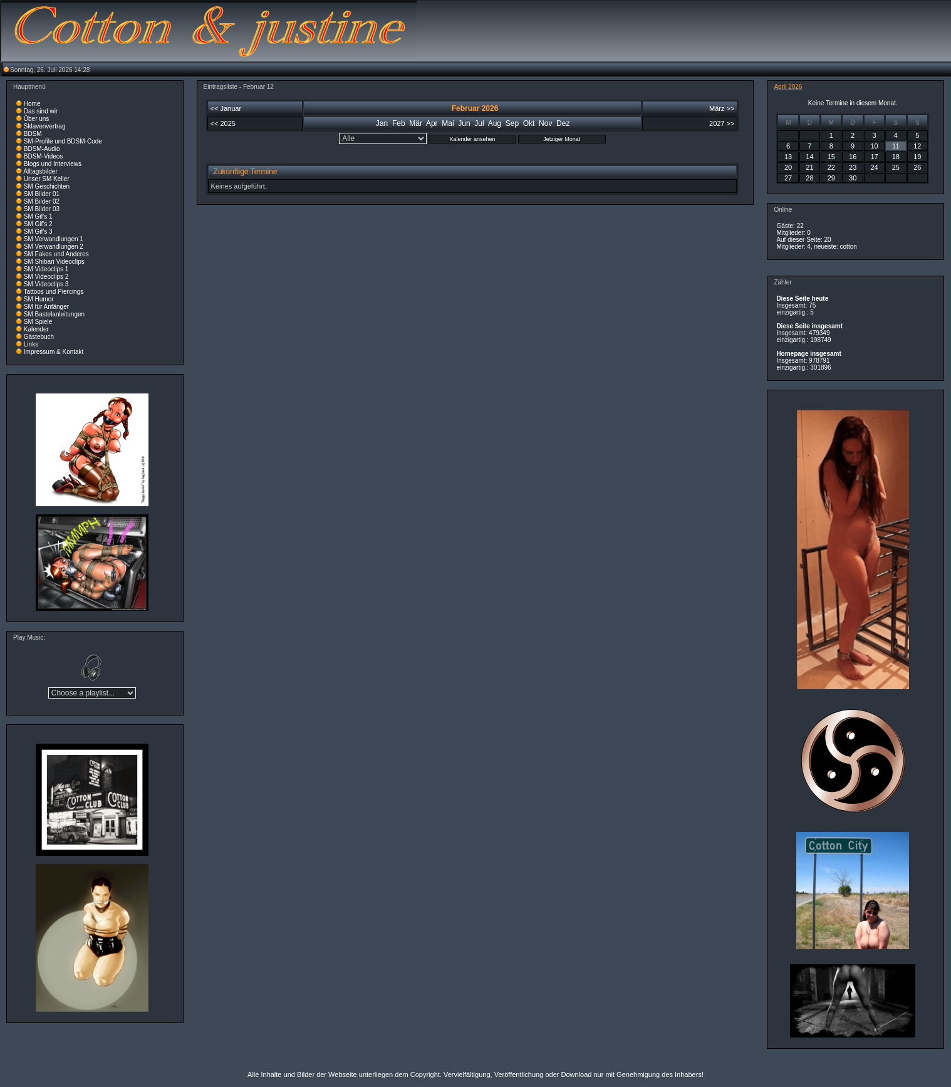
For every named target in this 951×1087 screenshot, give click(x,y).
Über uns (36, 118)
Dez (562, 123)
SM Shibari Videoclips (54, 261)
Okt (529, 123)
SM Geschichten (47, 186)
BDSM (33, 133)
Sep (512, 123)
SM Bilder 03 (42, 208)
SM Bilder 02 (42, 201)
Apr (432, 123)
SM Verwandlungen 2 (53, 246)
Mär (415, 123)
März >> (721, 108)
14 (809, 156)
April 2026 (788, 86)
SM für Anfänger (46, 306)
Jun (464, 123)
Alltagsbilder (40, 171)
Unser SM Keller (47, 178)
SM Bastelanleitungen (54, 314)
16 (852, 156)
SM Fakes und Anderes (56, 254)
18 (896, 156)
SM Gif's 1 (38, 216)
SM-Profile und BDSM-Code (63, 141)
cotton (848, 246)
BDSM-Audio (42, 148)
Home (32, 103)
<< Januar (226, 108)
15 (831, 156)
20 (788, 167)
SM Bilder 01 (42, 193)
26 (917, 167)
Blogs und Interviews (52, 163)
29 (831, 178)
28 (809, 178)
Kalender (36, 329)
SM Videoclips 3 (46, 284)
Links (31, 344)
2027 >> (721, 123)
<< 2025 (223, 123)
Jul (479, 123)
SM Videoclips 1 (46, 269)
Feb (398, 123)
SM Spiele (38, 321)
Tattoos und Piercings (54, 291)
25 (896, 167)
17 (874, 156)
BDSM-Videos (43, 156)
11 (895, 146)
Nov (545, 123)
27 (788, 178)
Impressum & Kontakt (54, 351)
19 (917, 156)
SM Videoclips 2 (46, 276)
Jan (382, 123)
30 (852, 178)
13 (788, 156)
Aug (494, 123)
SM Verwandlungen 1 (53, 239)
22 (831, 167)
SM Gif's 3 (38, 231)
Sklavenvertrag (45, 126)
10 (874, 146)
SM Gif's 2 (38, 224)
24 (874, 167)
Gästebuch (39, 336)
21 (809, 167)
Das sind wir (41, 111)
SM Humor (39, 299)
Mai (448, 123)
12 (917, 146)
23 (852, 167)
